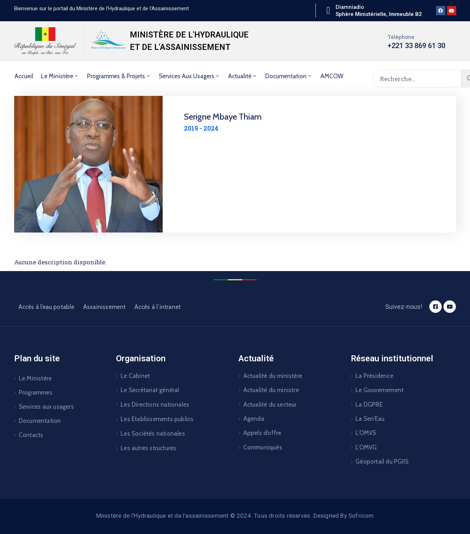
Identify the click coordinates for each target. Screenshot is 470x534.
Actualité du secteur (270, 404)
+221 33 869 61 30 (416, 45)
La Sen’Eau (369, 418)
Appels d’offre (262, 432)
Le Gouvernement (379, 390)
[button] (101, 8)
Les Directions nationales (155, 404)
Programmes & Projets (119, 76)
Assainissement (104, 306)
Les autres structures (148, 448)
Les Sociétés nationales (153, 433)
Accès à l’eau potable (46, 306)
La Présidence (374, 375)
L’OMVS (365, 432)
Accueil (23, 76)
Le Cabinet (135, 375)
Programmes (35, 392)
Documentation (289, 76)
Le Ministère (60, 76)
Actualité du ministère (272, 375)
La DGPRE (369, 404)
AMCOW (331, 76)
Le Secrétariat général (150, 390)
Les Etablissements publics (157, 419)
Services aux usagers (189, 76)
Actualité (242, 76)
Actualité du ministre (271, 390)
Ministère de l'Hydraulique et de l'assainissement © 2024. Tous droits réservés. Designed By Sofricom (235, 515)
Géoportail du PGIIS (381, 461)
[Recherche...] (417, 78)
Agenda (253, 418)
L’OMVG (366, 447)
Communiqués (262, 447)
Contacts (31, 434)
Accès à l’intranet (157, 306)
